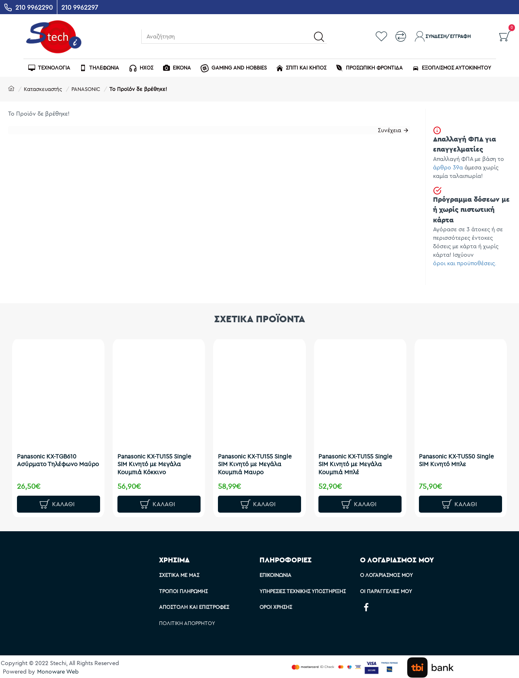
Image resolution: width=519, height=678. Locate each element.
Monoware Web (58, 671)
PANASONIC (85, 89)
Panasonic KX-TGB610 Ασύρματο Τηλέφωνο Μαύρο (50, 459)
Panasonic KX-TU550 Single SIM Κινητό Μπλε (460, 455)
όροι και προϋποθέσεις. (464, 263)
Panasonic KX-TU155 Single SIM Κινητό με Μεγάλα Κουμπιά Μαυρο (258, 459)
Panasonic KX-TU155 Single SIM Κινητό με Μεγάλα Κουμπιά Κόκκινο (158, 459)
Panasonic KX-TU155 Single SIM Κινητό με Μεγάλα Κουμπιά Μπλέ (359, 459)
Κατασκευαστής (43, 89)
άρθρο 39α (448, 167)
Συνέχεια (386, 133)
